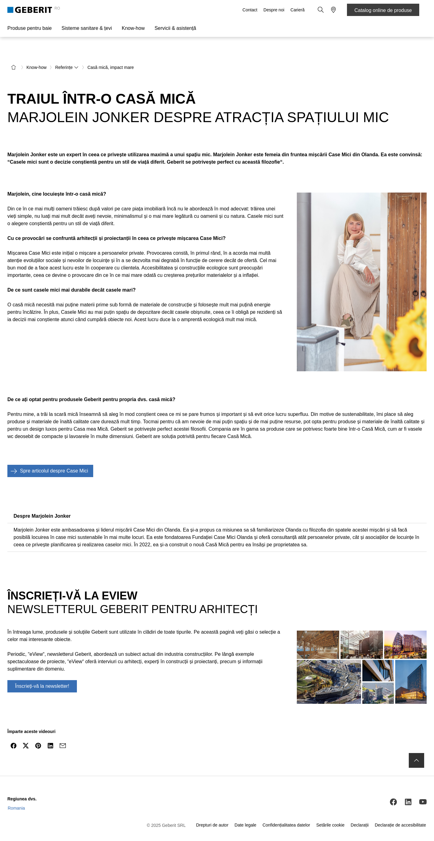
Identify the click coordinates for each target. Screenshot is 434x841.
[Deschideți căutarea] (321, 10)
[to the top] (416, 745)
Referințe (67, 52)
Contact (250, 9)
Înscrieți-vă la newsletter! (42, 671)
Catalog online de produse (383, 10)
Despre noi (274, 9)
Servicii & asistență (175, 28)
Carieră (298, 9)
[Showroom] (333, 10)
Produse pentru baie (29, 28)
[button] (321, 10)
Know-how (133, 28)
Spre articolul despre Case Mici (48, 456)
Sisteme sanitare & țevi (87, 28)
